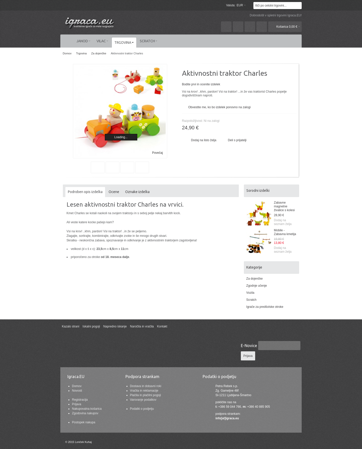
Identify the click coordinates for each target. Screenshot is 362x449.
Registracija (80, 399)
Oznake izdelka (137, 192)
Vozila (250, 292)
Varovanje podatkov (143, 399)
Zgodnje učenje (256, 285)
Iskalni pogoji (91, 326)
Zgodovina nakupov (85, 413)
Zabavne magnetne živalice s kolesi (284, 206)
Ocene (114, 192)
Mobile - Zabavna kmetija (285, 232)
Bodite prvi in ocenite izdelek (201, 84)
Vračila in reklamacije (144, 390)
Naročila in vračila (142, 326)
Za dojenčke (254, 278)
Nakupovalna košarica (87, 408)
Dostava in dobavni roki (145, 386)
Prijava (76, 404)
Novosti (77, 390)
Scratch (251, 300)
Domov (76, 386)
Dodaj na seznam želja (283, 222)
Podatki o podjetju (142, 408)
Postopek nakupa (83, 422)
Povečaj (157, 153)
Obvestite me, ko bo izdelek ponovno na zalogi (219, 107)
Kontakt (162, 326)
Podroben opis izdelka (85, 192)
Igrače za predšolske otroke (264, 307)
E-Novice (249, 345)
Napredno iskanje (115, 326)
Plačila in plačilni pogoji (145, 395)
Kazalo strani (70, 326)
